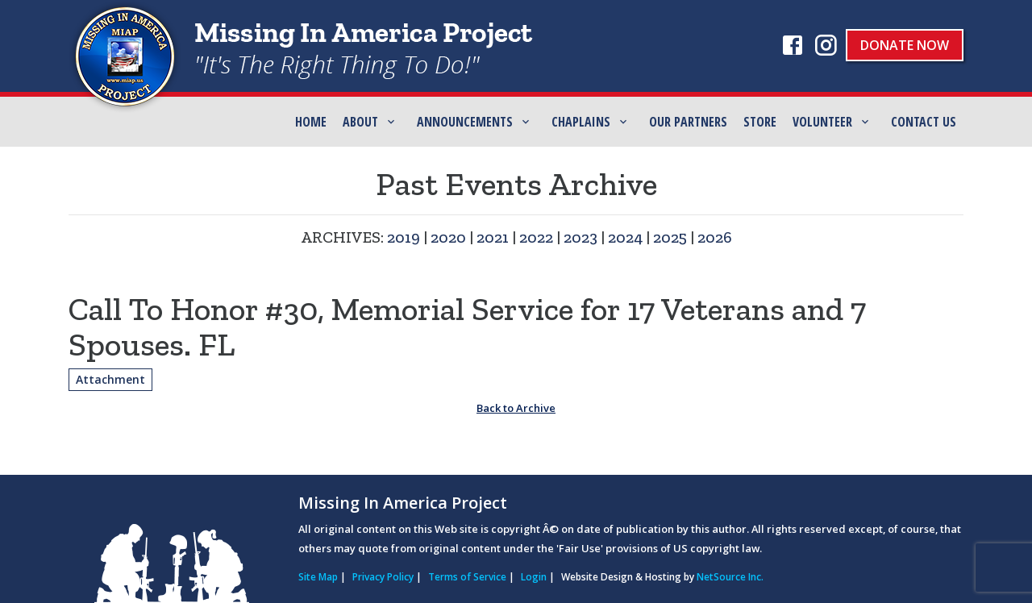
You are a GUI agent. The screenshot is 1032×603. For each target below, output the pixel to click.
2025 (670, 237)
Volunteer (822, 122)
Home (311, 122)
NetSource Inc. (730, 577)
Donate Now (904, 45)
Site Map (318, 577)
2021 (492, 237)
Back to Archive (516, 408)
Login (534, 577)
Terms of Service (467, 577)
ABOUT (360, 122)
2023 (580, 237)
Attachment (110, 379)
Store (759, 122)
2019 (403, 237)
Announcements (465, 122)
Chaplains (580, 122)
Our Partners (688, 122)
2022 (536, 237)
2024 (625, 237)
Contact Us (923, 122)
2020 (448, 237)
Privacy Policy (383, 577)
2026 (714, 237)
